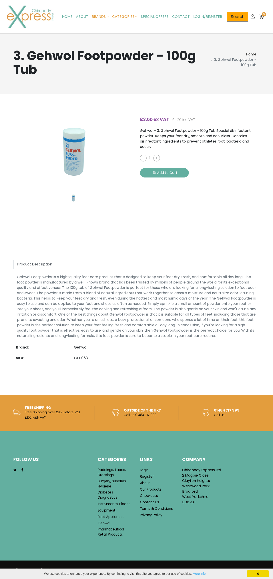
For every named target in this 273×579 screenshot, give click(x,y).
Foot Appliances (111, 516)
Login (144, 470)
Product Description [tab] (34, 264)
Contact (181, 16)
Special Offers (155, 16)
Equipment (107, 510)
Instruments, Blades (114, 504)
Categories (124, 16)
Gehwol (104, 523)
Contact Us (149, 502)
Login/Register (207, 16)
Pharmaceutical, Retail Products (111, 532)
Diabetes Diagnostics (107, 495)
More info (199, 573)
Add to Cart (164, 173)
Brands (100, 16)
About (82, 16)
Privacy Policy (151, 515)
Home (67, 16)
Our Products (150, 489)
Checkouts (149, 495)
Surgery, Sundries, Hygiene (112, 484)
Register (147, 476)
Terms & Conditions (156, 508)
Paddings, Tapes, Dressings (112, 472)
